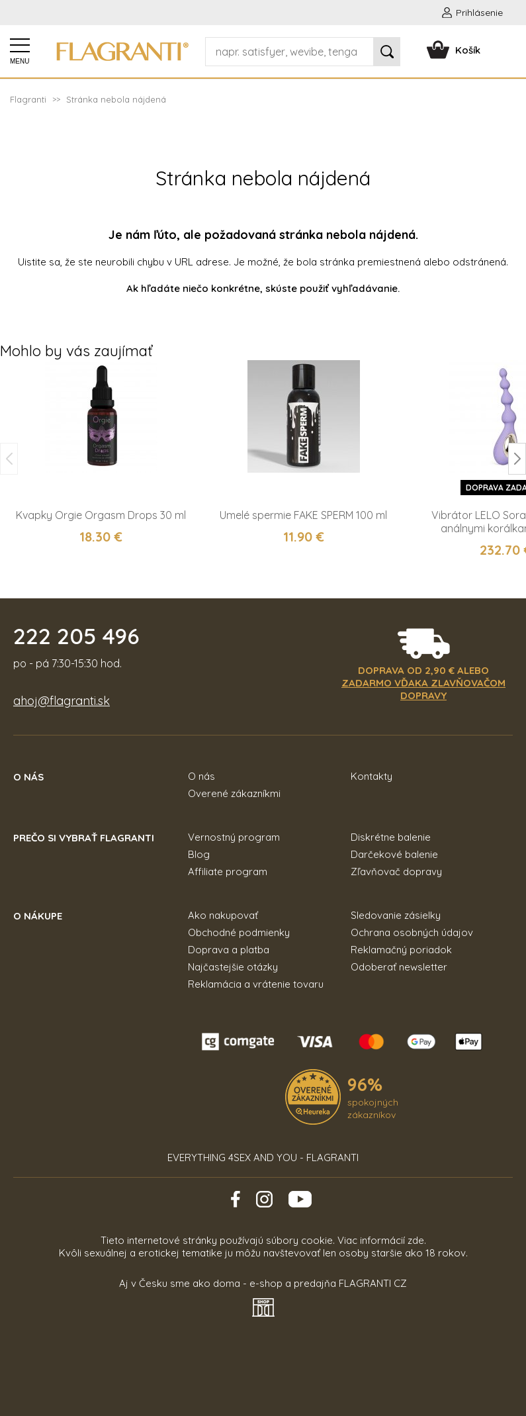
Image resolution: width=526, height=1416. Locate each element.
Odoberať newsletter (399, 967)
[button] (517, 459)
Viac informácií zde (380, 1240)
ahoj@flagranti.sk (61, 700)
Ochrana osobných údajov (412, 932)
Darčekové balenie (394, 854)
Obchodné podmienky (239, 932)
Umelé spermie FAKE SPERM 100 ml (303, 515)
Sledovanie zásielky (396, 915)
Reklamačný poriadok (401, 949)
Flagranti (28, 99)
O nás (201, 776)
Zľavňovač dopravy (396, 871)
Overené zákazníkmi (234, 793)
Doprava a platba (228, 949)
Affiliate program (227, 871)
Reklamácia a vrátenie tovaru (256, 984)
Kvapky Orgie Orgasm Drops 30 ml (101, 515)
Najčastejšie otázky (233, 967)
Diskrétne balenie (391, 837)
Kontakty (371, 776)
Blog (199, 854)
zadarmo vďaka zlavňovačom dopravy (423, 689)
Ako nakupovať (223, 915)
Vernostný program (234, 837)
